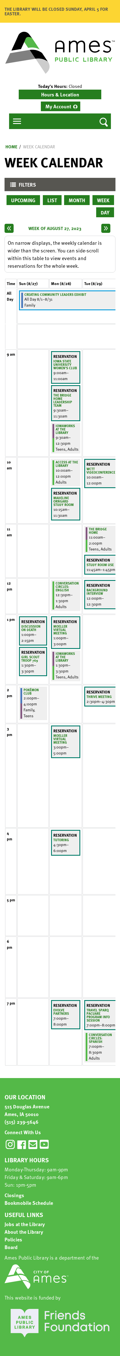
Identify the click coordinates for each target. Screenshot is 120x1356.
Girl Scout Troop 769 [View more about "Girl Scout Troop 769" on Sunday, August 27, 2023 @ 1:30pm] (30, 658)
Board (11, 1247)
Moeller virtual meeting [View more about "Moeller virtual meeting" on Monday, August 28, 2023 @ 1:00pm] (60, 630)
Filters (21, 186)
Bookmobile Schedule (29, 1203)
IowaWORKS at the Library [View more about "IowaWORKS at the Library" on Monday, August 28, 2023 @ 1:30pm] (65, 657)
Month (77, 200)
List (52, 200)
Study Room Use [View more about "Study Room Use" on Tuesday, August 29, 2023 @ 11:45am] (100, 564)
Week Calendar (39, 146)
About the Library (24, 1231)
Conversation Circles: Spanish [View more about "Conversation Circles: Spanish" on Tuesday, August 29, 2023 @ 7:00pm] (100, 1038)
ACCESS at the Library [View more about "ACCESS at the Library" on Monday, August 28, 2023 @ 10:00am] (67, 463)
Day (105, 212)
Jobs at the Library (25, 1224)
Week (103, 200)
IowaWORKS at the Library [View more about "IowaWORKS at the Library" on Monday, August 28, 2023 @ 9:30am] (65, 429)
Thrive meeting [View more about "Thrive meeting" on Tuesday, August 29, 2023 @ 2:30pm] (99, 696)
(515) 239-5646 (22, 1121)
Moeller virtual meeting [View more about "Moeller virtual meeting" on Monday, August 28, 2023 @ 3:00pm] (60, 739)
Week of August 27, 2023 (54, 228)
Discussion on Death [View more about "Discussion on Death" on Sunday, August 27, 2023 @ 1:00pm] (31, 628)
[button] (60, 86)
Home (11, 146)
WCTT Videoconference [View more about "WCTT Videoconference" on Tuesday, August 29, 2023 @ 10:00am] (101, 470)
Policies (13, 1239)
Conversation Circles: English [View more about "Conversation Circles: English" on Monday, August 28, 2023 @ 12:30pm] (67, 586)
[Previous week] (9, 228)
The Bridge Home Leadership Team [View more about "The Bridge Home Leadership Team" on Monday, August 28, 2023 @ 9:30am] (62, 400)
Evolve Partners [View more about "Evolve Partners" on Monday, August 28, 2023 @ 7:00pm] (61, 1011)
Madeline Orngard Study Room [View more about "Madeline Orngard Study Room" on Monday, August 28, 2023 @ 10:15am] (63, 501)
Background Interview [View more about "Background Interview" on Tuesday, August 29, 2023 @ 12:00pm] (97, 591)
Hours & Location (60, 94)
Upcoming (23, 200)
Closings (14, 1195)
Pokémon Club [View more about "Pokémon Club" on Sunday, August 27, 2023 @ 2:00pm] (31, 691)
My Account (58, 106)
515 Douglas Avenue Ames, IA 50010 (27, 1110)
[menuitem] (60, 106)
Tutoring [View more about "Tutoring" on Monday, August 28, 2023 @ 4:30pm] (61, 840)
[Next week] (105, 228)
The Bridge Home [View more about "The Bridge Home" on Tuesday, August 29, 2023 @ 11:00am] (98, 530)
